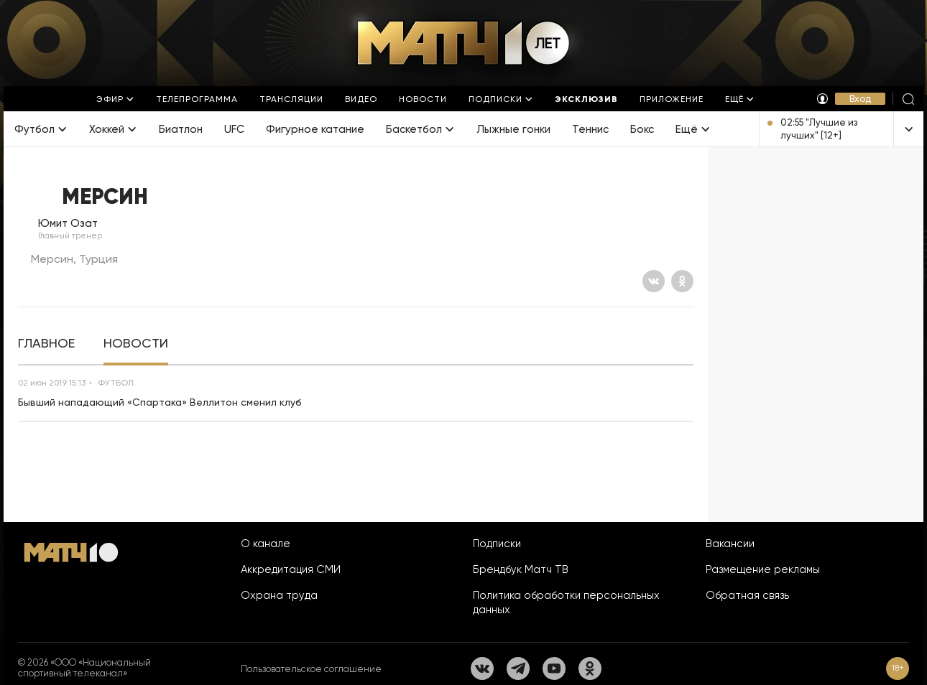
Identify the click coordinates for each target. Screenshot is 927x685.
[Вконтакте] (653, 281)
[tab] (46, 343)
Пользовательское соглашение (311, 668)
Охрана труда (279, 595)
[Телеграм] (518, 668)
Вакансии (730, 543)
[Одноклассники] (682, 281)
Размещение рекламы (763, 569)
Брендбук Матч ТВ (520, 569)
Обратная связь (747, 595)
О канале (265, 543)
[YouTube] (554, 668)
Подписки (497, 543)
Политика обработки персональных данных (566, 602)
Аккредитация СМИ (291, 569)
